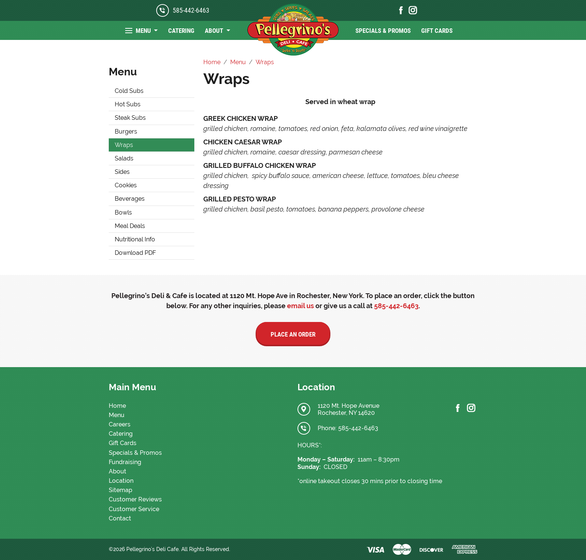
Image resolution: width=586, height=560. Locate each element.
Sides (122, 171)
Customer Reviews (135, 499)
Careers (119, 424)
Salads (124, 158)
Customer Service (134, 509)
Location (121, 480)
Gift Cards (437, 30)
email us (300, 306)
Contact (120, 518)
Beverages (130, 198)
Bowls (123, 212)
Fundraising (125, 462)
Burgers (126, 131)
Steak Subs (130, 117)
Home (117, 405)
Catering (181, 30)
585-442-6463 (191, 10)
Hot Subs (128, 104)
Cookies (126, 185)
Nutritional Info (135, 239)
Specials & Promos (383, 30)
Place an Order (293, 334)
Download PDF (135, 252)
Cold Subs (129, 90)
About (215, 30)
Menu (144, 30)
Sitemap (120, 490)
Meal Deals (130, 225)
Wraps (124, 144)
